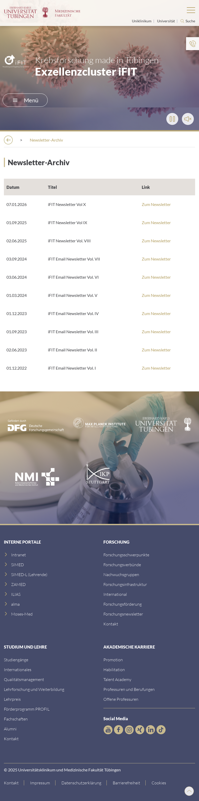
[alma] (15, 604)
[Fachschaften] (16, 718)
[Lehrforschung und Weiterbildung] (34, 689)
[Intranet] (18, 554)
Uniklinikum (142, 21)
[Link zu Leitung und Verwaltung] (122, 564)
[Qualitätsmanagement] (24, 679)
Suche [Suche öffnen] (190, 21)
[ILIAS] (15, 594)
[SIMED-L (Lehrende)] (29, 574)
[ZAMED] (18, 584)
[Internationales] (17, 669)
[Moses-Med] (22, 613)
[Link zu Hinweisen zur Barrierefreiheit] (127, 782)
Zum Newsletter (156, 204)
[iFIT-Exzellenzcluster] (83, 139)
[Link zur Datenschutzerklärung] (81, 782)
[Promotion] (113, 659)
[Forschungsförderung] (122, 604)
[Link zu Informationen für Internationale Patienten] (16, 659)
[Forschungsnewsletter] (123, 613)
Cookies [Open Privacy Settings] (159, 782)
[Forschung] (39, 139)
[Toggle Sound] (188, 119)
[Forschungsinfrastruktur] (125, 584)
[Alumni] (10, 728)
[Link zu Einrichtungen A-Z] (126, 554)
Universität (166, 21)
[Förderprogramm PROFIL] (26, 708)
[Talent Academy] (117, 679)
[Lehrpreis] (12, 699)
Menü (25, 100)
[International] (115, 594)
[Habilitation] (114, 669)
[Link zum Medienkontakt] (121, 574)
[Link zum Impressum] (40, 782)
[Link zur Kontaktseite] (14, 782)
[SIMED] (17, 564)
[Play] (172, 119)
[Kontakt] (110, 623)
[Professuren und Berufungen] (129, 689)
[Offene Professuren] (120, 699)
